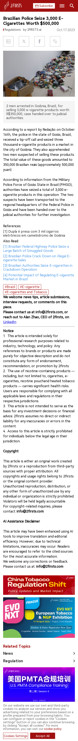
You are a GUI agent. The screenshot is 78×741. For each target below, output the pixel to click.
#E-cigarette (30, 287)
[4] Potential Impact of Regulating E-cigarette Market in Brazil (38, 277)
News (8, 613)
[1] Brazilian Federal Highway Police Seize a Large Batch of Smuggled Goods (36, 248)
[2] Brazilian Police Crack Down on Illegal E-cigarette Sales (37, 258)
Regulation (13, 620)
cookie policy (53, 729)
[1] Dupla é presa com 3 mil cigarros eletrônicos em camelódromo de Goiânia (34, 233)
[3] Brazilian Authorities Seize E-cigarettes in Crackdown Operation (37, 268)
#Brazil (10, 287)
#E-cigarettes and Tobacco (26, 292)
